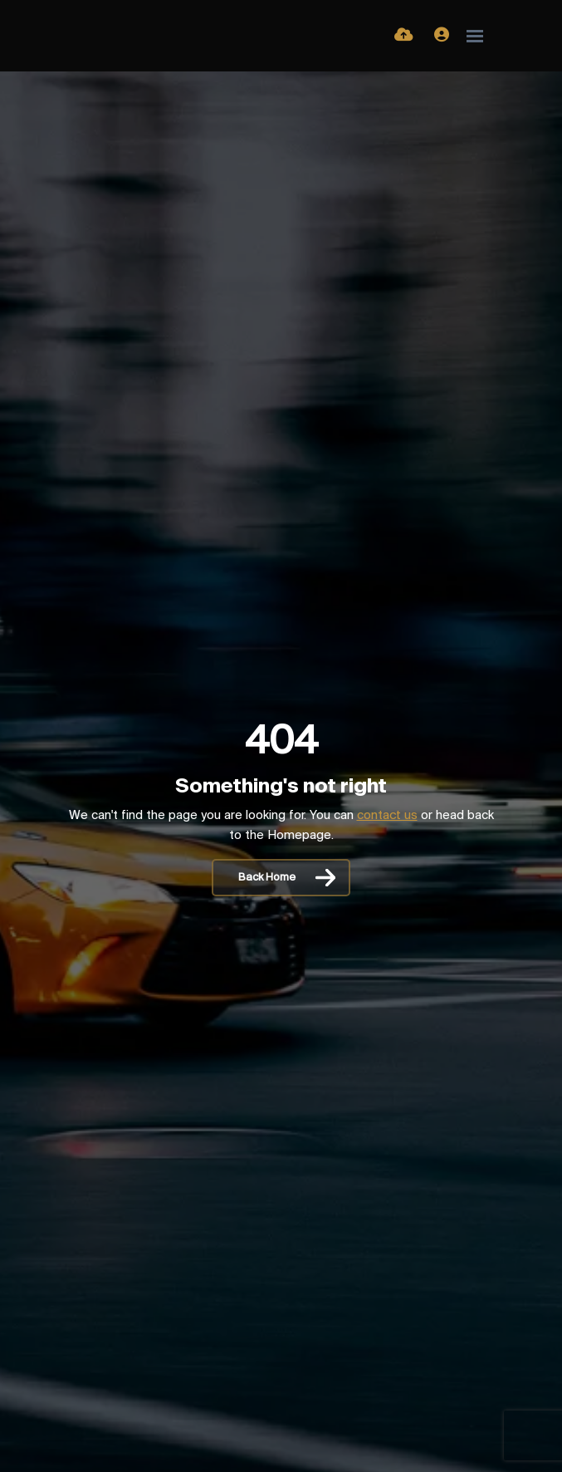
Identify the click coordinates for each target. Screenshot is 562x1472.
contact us (387, 815)
